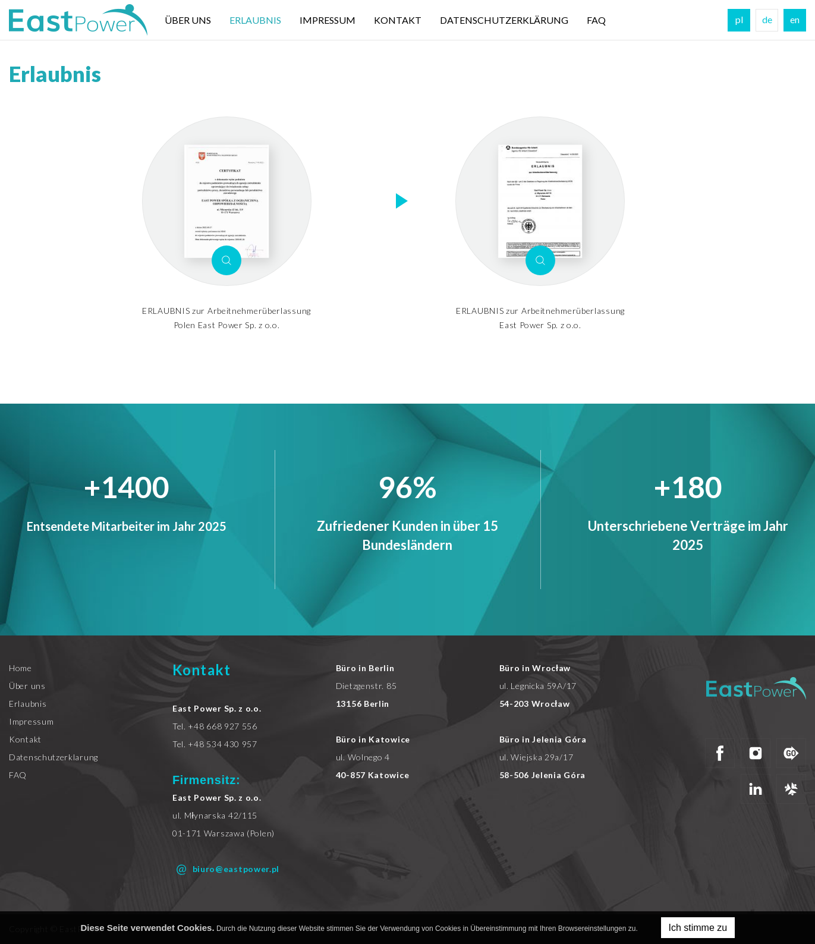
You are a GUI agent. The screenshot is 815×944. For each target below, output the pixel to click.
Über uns (188, 20)
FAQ (596, 20)
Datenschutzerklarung (53, 757)
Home (20, 668)
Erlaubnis (255, 20)
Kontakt (397, 20)
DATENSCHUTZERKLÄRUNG (504, 20)
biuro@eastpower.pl (225, 870)
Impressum (327, 20)
